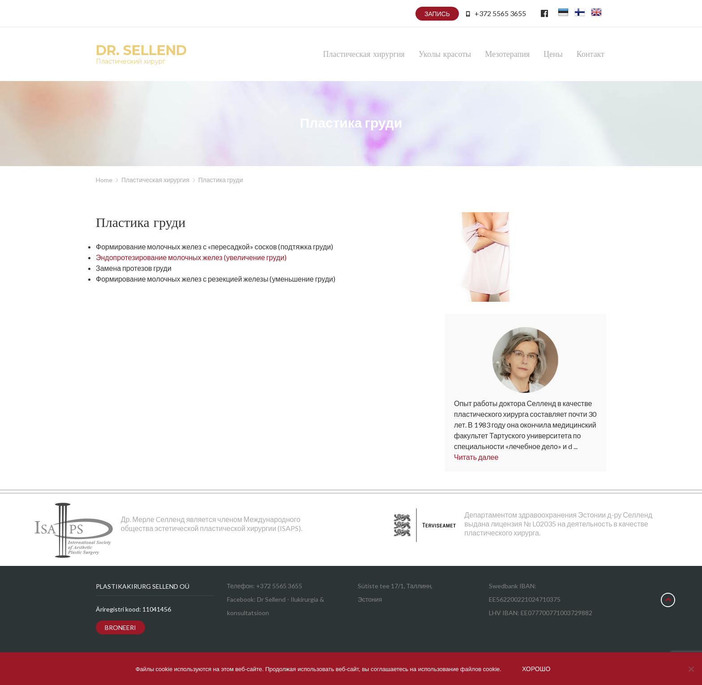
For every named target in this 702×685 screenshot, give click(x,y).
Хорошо (536, 668)
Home (104, 180)
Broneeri (120, 627)
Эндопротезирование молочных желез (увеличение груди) (191, 257)
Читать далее (476, 457)
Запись (437, 13)
